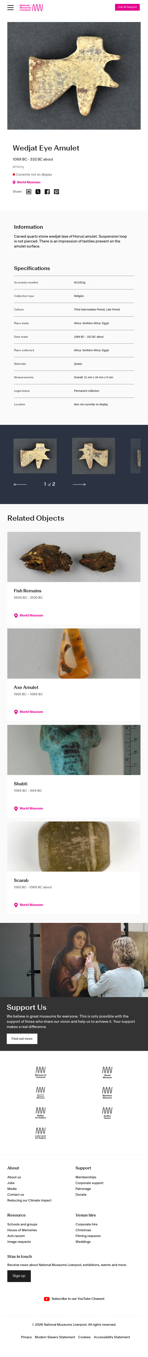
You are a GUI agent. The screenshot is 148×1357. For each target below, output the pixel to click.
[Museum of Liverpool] (40, 1072)
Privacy (26, 1337)
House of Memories (22, 1230)
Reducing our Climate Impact (29, 1200)
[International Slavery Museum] (40, 1093)
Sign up (19, 1276)
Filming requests (88, 1236)
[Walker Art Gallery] (40, 1113)
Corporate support (89, 1183)
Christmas (83, 1230)
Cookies (84, 1337)
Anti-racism (16, 1236)
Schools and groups (22, 1224)
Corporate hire (87, 1224)
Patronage (83, 1189)
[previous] (20, 484)
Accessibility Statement (112, 1337)
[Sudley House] (107, 1113)
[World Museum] (107, 1072)
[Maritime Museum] (107, 1093)
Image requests (19, 1242)
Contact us (15, 1194)
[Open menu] (10, 7)
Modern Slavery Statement (55, 1337)
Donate (81, 1194)
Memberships (86, 1177)
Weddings (83, 1242)
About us (14, 1177)
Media (12, 1189)
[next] (79, 484)
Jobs (11, 1183)
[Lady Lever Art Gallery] (40, 1133)
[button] (35, 458)
